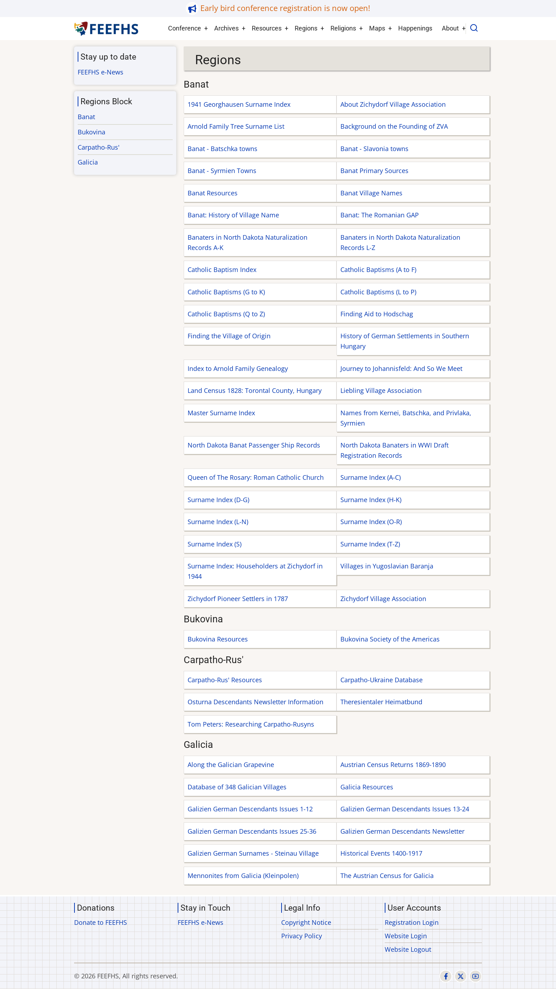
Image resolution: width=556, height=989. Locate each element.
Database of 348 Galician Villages (237, 787)
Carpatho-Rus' (98, 147)
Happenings (415, 28)
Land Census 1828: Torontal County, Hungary (255, 390)
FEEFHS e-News (100, 72)
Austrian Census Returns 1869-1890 (393, 764)
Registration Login (412, 922)
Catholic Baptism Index (222, 269)
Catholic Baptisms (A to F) (378, 269)
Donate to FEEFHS (100, 922)
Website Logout (408, 949)
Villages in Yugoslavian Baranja (386, 566)
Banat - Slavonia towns (374, 148)
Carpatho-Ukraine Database (381, 680)
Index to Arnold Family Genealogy (238, 368)
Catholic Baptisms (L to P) (378, 292)
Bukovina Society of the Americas (390, 639)
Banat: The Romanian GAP (379, 215)
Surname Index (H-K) (370, 499)
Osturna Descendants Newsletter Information (255, 702)
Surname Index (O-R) (371, 521)
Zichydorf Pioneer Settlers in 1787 (238, 598)
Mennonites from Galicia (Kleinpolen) (243, 875)
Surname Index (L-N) (218, 521)
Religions (343, 28)
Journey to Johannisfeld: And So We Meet (401, 368)
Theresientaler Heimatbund (381, 702)
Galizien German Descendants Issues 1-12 (250, 809)
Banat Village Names (371, 193)
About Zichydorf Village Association (393, 104)
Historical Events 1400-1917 (381, 853)
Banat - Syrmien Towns (222, 170)
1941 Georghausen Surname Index (239, 104)
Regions (306, 28)
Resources (267, 28)
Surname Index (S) (214, 544)
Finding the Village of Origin (229, 336)
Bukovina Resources (218, 639)
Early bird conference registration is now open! (285, 8)
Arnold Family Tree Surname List (236, 126)
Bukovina (91, 132)
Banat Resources (213, 193)
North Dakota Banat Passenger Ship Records (254, 445)
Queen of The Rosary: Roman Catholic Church (256, 477)
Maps (377, 28)
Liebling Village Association (381, 390)
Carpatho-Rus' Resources (225, 680)
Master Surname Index (221, 413)
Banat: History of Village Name (233, 215)
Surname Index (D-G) (218, 499)
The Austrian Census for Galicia (387, 875)
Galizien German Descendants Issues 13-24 (404, 809)
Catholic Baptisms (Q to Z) (226, 314)
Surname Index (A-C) (370, 477)
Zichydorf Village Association (383, 598)
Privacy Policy (301, 936)
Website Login (406, 936)
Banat (86, 116)
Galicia (88, 162)
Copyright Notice (306, 922)
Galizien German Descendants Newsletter (402, 831)
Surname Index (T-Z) (370, 544)
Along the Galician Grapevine (231, 764)
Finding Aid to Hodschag (376, 314)
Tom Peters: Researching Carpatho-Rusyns (251, 724)
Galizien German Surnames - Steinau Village (253, 853)
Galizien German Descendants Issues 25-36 (252, 831)
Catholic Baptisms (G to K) (226, 292)
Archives (226, 28)
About (450, 28)
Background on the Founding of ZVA (394, 126)
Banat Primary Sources (374, 170)
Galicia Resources (366, 787)
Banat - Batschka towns (222, 148)
